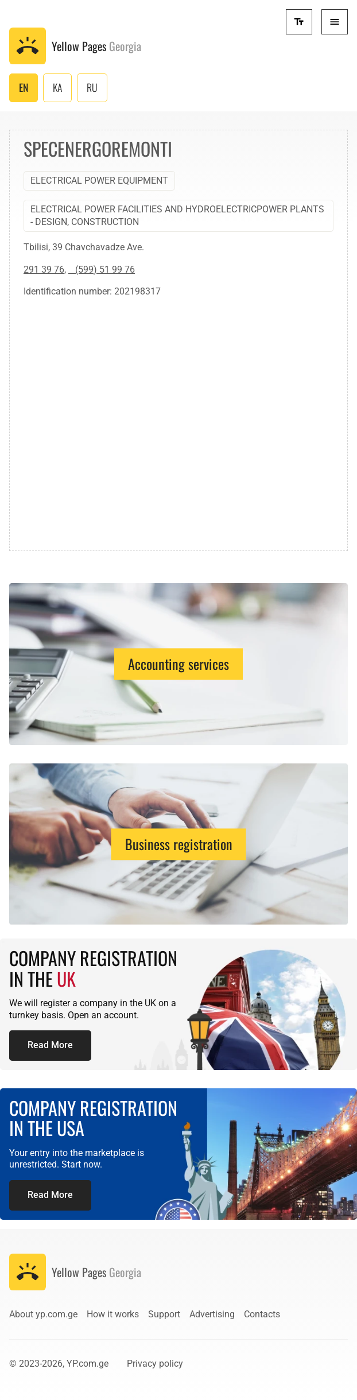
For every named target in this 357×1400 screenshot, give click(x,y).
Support (164, 1314)
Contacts (262, 1314)
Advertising (212, 1314)
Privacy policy (155, 1363)
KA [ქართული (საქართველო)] (57, 87)
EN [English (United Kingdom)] (23, 87)
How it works (113, 1314)
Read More (50, 1045)
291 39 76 (44, 269)
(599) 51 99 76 (101, 269)
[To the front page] (75, 46)
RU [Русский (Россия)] (92, 87)
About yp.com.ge (43, 1314)
